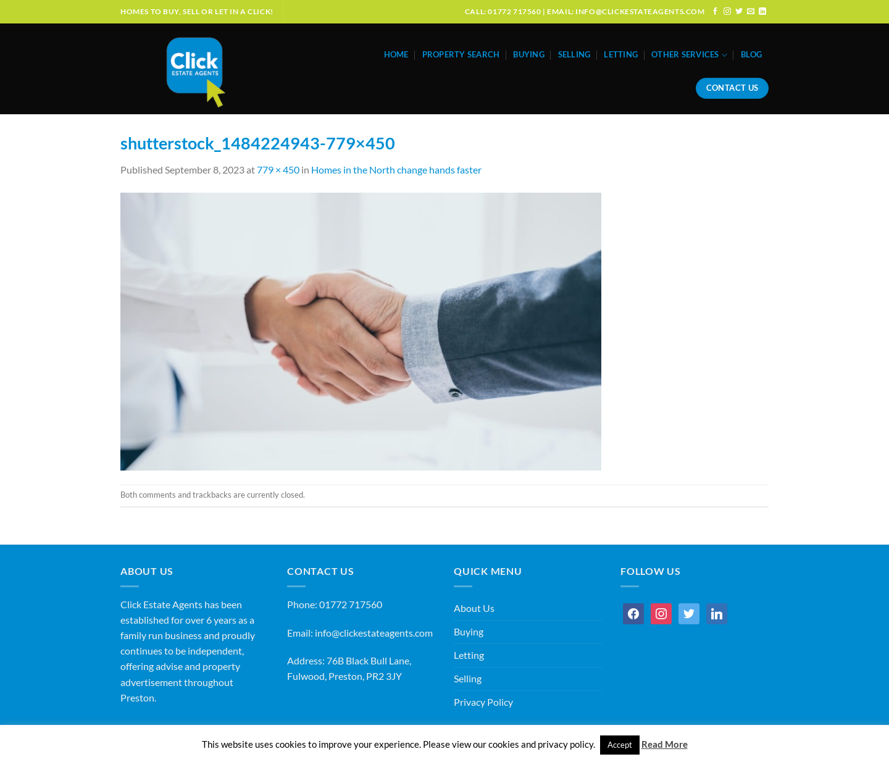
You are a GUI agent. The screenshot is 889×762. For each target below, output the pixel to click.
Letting (621, 54)
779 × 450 (278, 169)
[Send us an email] (750, 11)
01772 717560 (350, 604)
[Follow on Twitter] (739, 11)
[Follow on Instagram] (727, 11)
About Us (474, 608)
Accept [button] (619, 745)
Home (396, 54)
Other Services (689, 55)
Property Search (461, 54)
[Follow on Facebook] (715, 11)
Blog (751, 54)
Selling (574, 54)
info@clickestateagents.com (374, 632)
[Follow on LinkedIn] (762, 11)
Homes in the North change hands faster (396, 169)
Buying (529, 54)
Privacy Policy (483, 702)
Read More (664, 744)
